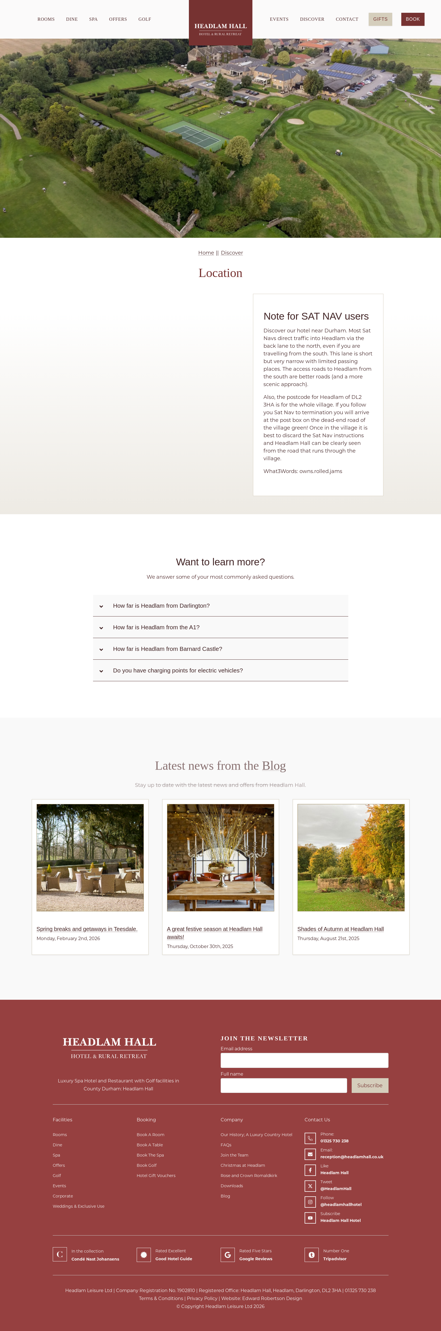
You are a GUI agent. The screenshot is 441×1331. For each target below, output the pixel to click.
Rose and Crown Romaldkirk (249, 1175)
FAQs (226, 1144)
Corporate (63, 1196)
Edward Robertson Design (272, 1298)
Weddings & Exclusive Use (78, 1206)
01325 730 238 (360, 1290)
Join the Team (234, 1155)
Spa (93, 19)
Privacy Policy (202, 1298)
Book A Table (150, 1144)
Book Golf (147, 1165)
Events (279, 19)
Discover (312, 19)
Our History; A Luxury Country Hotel (256, 1134)
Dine (72, 19)
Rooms (46, 19)
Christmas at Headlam (243, 1165)
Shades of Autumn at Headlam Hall (340, 929)
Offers (118, 19)
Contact (347, 19)
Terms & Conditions (161, 1298)
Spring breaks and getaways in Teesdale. (87, 929)
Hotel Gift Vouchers (156, 1175)
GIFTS (380, 19)
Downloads (232, 1185)
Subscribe (370, 1085)
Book (413, 19)
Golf (144, 19)
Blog (274, 781)
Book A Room (150, 1134)
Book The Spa (150, 1155)
